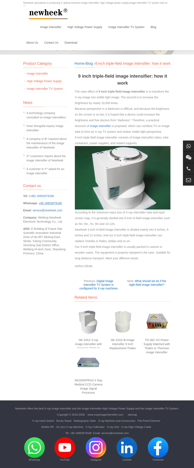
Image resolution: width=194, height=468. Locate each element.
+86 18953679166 (81, 433)
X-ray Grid (113, 426)
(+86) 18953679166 (41, 196)
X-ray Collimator (95, 426)
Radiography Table (85, 420)
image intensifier (100, 126)
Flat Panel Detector (149, 420)
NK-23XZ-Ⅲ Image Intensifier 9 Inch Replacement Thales (123, 344)
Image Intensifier (50, 27)
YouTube (65, 449)
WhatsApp (34, 449)
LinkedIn (127, 449)
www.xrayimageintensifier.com (105, 414)
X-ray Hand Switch (43, 420)
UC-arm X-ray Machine (69, 426)
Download (71, 42)
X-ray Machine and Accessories (116, 420)
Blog (153, 27)
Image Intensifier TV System (126, 27)
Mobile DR (47, 426)
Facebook (158, 449)
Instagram (96, 449)
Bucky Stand (63, 420)
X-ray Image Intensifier (58, 408)
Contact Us (51, 42)
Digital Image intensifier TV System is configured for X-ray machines (98, 284)
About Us (32, 42)
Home (30, 27)
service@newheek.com (47, 210)
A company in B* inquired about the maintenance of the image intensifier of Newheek (46, 143)
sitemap (132, 414)
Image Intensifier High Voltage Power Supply (108, 408)
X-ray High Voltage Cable (136, 426)
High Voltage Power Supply (84, 27)
